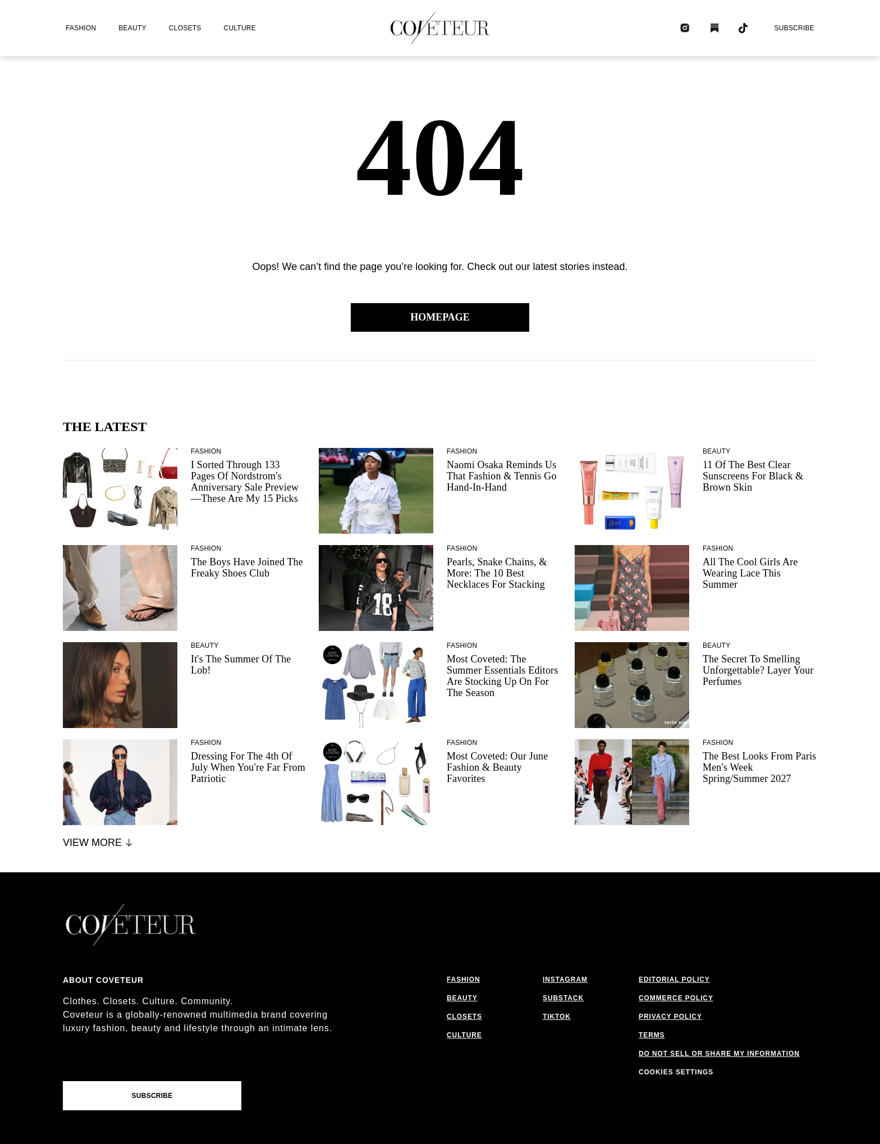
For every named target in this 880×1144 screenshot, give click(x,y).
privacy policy (670, 1017)
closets (185, 28)
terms (652, 1035)
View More (98, 843)
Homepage (440, 317)
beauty (132, 28)
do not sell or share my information (719, 1054)
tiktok (557, 1017)
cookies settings (676, 1072)
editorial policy (674, 979)
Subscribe (794, 28)
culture (240, 28)
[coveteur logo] (440, 28)
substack (563, 998)
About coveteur (103, 980)
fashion (81, 28)
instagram (565, 979)
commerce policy (676, 998)
